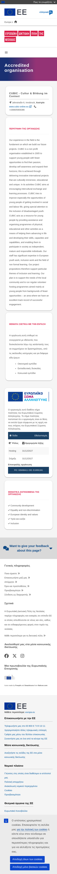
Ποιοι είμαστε (10, 573)
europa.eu (30, 712)
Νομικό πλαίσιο (13, 766)
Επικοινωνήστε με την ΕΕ (19, 718)
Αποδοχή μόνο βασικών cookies (29, 867)
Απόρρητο (9, 582)
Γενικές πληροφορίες (17, 565)
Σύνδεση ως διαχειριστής (16, 594)
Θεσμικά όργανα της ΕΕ (18, 803)
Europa (7, 22)
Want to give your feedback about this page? (27, 548)
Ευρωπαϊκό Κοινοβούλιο (15, 811)
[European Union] (15, 709)
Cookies (8, 790)
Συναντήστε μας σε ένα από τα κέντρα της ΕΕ (25, 738)
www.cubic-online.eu (19, 106)
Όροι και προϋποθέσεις (15, 586)
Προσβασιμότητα (12, 590)
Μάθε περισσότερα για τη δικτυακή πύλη (23, 635)
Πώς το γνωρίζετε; (44, 2)
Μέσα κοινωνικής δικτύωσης (21, 745)
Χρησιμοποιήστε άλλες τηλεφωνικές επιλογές (25, 730)
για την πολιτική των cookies (32, 829)
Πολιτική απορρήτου (13, 782)
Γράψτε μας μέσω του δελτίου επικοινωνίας (24, 734)
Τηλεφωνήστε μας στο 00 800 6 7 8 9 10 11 (24, 726)
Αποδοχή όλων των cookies (27, 859)
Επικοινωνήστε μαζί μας (15, 578)
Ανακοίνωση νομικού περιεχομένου (20, 786)
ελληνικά (46, 12)
